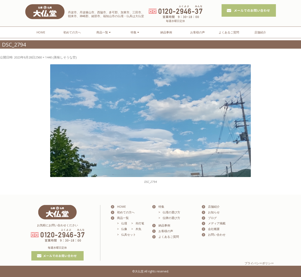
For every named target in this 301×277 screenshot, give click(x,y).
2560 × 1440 (43, 57)
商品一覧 (123, 218)
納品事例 (166, 32)
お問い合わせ (217, 235)
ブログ (212, 218)
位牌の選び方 (171, 218)
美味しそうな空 (65, 57)
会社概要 (214, 229)
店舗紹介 (260, 32)
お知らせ (214, 212)
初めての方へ (72, 32)
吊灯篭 (139, 223)
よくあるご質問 (229, 32)
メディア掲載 (217, 223)
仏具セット (128, 235)
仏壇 (124, 223)
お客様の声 (197, 32)
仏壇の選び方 (171, 212)
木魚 (138, 229)
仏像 (124, 229)
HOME (40, 32)
